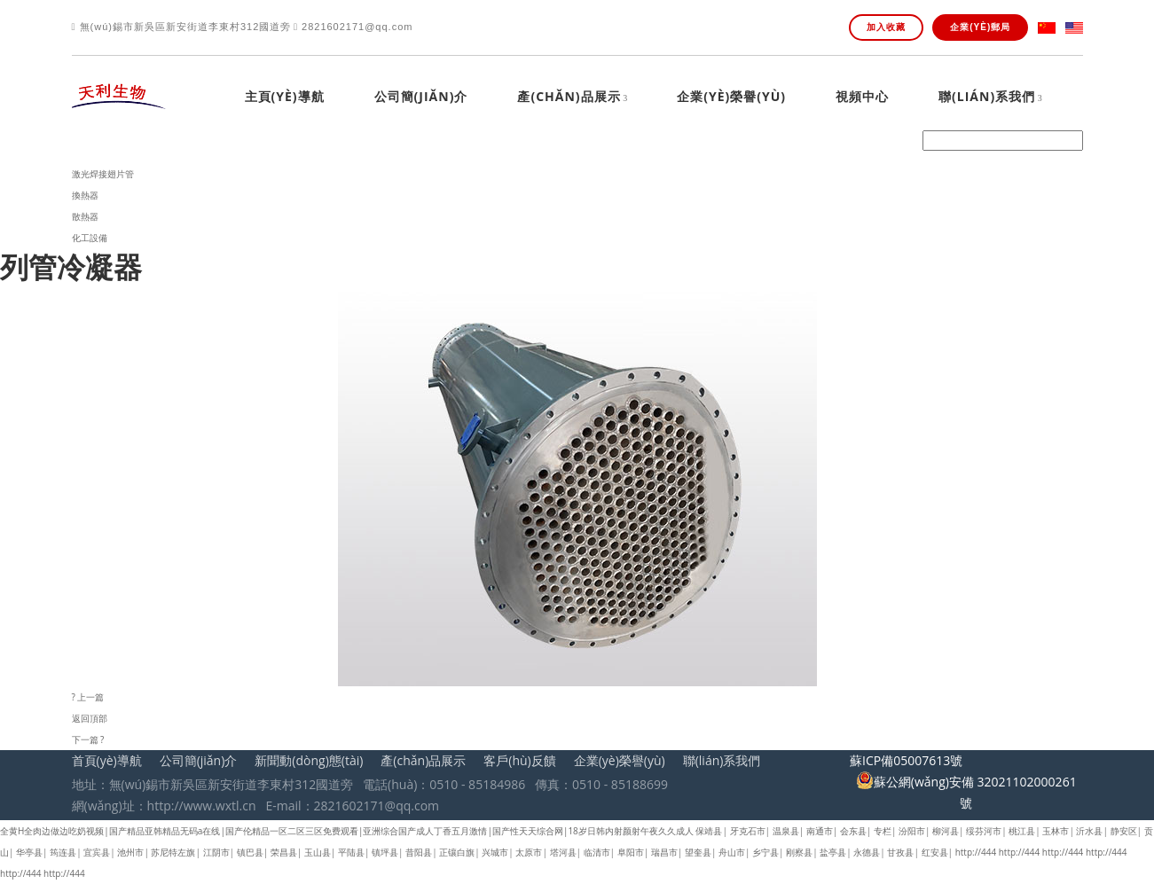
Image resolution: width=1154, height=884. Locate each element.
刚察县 (799, 852)
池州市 (130, 852)
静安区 (1124, 831)
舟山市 (731, 852)
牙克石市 (747, 831)
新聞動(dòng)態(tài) (309, 760)
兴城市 (495, 852)
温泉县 (786, 831)
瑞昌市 (664, 852)
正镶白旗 (457, 852)
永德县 (866, 852)
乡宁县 (765, 852)
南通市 (819, 831)
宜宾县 (96, 852)
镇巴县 (250, 852)
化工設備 (89, 237)
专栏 (882, 831)
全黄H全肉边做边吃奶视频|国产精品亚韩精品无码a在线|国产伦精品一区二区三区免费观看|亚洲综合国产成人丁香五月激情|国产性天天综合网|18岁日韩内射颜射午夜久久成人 (347, 831)
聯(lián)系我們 (986, 97)
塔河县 (563, 852)
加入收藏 (886, 27)
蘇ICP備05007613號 (906, 760)
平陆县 (351, 852)
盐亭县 (833, 852)
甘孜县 (900, 852)
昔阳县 (418, 852)
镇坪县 (385, 852)
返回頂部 (89, 718)
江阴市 (216, 852)
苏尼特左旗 (173, 852)
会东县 (853, 831)
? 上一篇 (88, 697)
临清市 (597, 852)
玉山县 (317, 852)
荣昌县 (284, 852)
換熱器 (85, 195)
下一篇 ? (88, 739)
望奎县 (698, 852)
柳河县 (945, 831)
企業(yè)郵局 (980, 27)
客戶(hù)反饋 (519, 760)
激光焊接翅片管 (103, 174)
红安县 (935, 852)
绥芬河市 (983, 831)
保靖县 (708, 831)
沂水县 (1089, 831)
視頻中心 (862, 97)
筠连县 (63, 852)
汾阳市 (912, 831)
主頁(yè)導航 (285, 97)
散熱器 (85, 216)
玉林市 (1055, 831)
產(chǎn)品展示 (568, 97)
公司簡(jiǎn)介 (421, 97)
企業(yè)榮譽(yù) (731, 97)
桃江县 (1022, 831)
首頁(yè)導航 (107, 760)
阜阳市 (630, 852)
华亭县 (29, 852)
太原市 (528, 852)
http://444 (976, 852)
